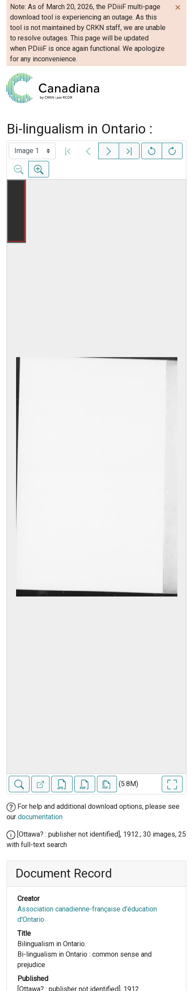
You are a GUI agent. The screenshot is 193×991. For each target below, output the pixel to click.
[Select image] (32, 151)
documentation (40, 817)
